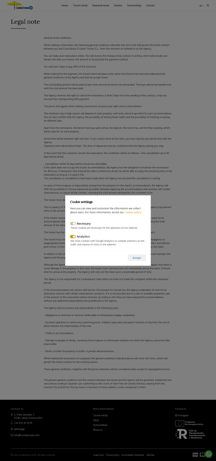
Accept (137, 257)
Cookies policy (132, 212)
